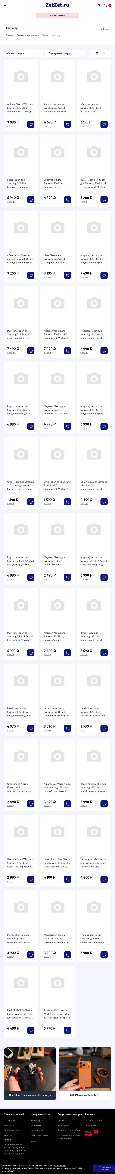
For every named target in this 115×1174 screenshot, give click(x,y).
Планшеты (62, 1121)
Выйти (34, 1142)
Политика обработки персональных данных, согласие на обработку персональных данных (14, 1149)
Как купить (9, 1125)
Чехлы (45, 35)
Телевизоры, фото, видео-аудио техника (69, 1136)
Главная (9, 35)
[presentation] (9, 1073)
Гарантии (8, 1135)
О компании (9, 1121)
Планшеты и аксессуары (27, 35)
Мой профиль (37, 1121)
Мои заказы (36, 1125)
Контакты (8, 1140)
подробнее (60, 1166)
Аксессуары (63, 1125)
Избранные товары (39, 1135)
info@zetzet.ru (91, 1125)
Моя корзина (37, 1130)
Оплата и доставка (12, 1130)
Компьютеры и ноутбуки (69, 1130)
